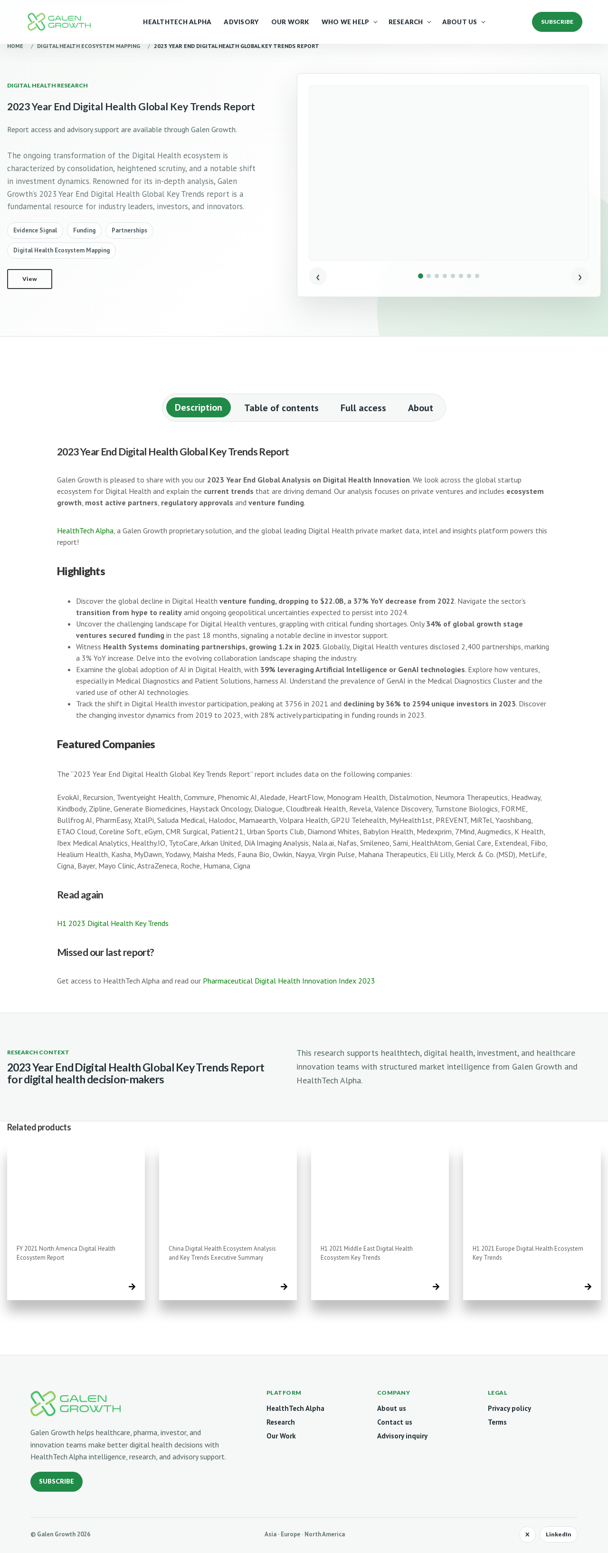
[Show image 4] (445, 276)
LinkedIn (558, 1534)
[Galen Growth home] (75, 1403)
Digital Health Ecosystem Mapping (88, 45)
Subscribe (56, 1481)
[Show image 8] (477, 276)
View (29, 278)
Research (406, 22)
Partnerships (129, 230)
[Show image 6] (461, 276)
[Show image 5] (453, 276)
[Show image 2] (429, 276)
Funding (84, 230)
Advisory (241, 22)
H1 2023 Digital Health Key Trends (113, 923)
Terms (497, 1422)
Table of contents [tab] (281, 408)
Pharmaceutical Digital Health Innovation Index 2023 (289, 980)
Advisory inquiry (402, 1435)
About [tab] (420, 408)
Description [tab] (198, 407)
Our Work (290, 22)
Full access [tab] (363, 408)
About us (391, 1408)
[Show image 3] (437, 276)
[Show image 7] (469, 276)
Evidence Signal (35, 230)
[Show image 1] (420, 276)
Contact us (394, 1422)
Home (15, 45)
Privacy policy (509, 1408)
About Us (459, 22)
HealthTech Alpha (177, 22)
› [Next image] (580, 276)
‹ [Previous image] (318, 276)
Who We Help (346, 22)
